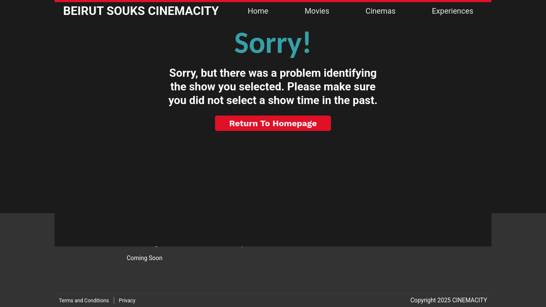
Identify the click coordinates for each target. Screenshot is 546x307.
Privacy (127, 301)
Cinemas (380, 10)
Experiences (452, 10)
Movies (317, 10)
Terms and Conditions (84, 301)
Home (258, 10)
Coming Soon (145, 258)
